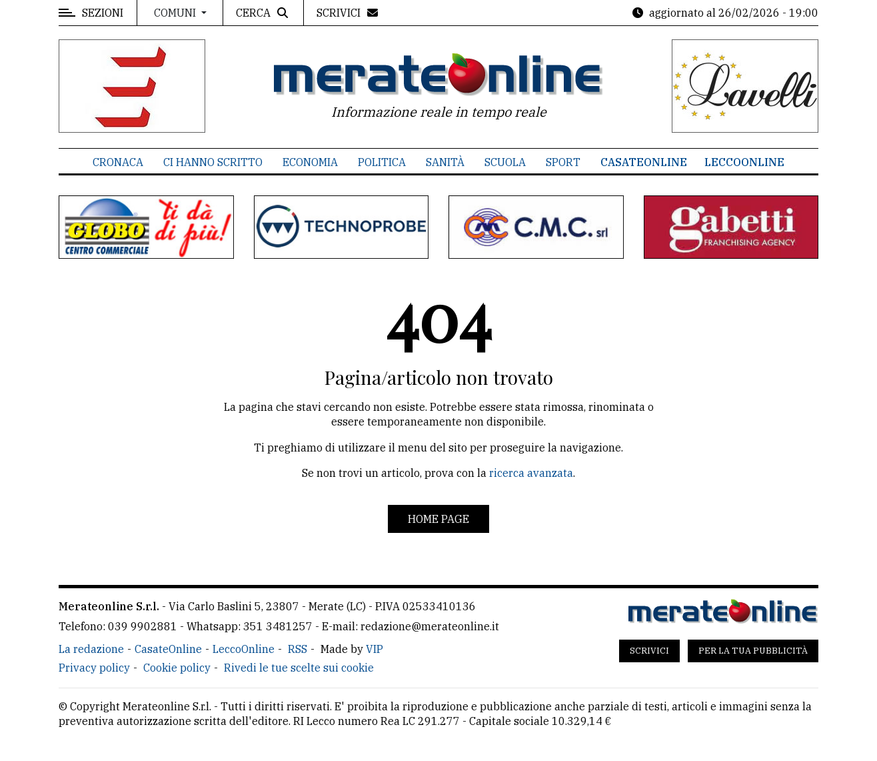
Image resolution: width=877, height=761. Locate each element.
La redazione (91, 649)
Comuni (176, 12)
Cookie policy (177, 667)
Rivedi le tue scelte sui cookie (299, 667)
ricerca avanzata (531, 473)
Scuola (505, 162)
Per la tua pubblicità (753, 650)
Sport (563, 162)
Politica (382, 162)
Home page (438, 519)
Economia (310, 162)
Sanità (445, 162)
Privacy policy (94, 667)
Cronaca (118, 162)
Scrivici (649, 650)
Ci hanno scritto (213, 162)
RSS (297, 649)
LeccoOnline (744, 162)
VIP (374, 649)
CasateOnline (643, 162)
